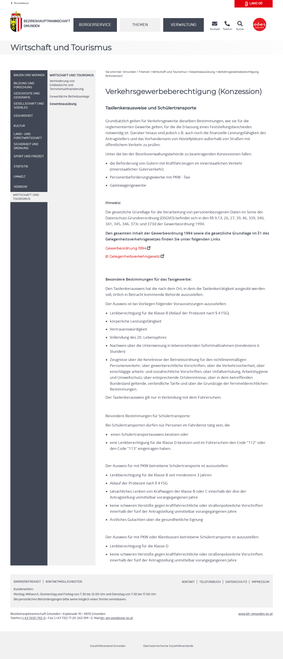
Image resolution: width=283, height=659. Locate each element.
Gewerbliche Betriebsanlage (69, 96)
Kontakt (188, 582)
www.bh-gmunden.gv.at (255, 614)
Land (253, 3)
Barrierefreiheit (27, 581)
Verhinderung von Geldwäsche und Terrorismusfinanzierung (67, 85)
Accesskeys (20, 3)
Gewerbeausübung (63, 104)
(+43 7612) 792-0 (33, 618)
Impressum (260, 582)
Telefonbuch (210, 582)
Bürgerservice (95, 25)
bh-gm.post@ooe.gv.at (116, 618)
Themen (140, 25)
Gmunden (129, 72)
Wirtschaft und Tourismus (72, 75)
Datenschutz (236, 582)
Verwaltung (183, 25)
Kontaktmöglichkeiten (64, 581)
